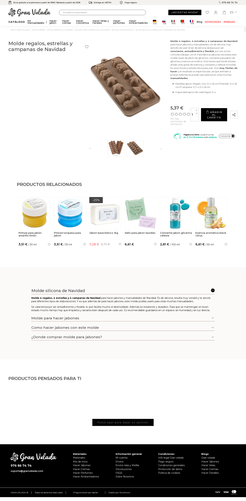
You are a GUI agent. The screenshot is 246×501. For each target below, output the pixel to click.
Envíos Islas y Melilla (127, 465)
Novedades (213, 22)
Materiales (79, 457)
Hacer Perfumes (83, 472)
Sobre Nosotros (125, 476)
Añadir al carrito (201, 113)
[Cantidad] (169, 113)
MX (173, 22)
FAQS (119, 472)
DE (155, 22)
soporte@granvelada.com (27, 471)
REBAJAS (229, 22)
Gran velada (208, 457)
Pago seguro (166, 461)
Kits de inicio (80, 461)
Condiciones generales (171, 465)
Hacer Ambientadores (86, 476)
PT (183, 22)
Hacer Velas (208, 465)
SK (164, 22)
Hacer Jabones (81, 465)
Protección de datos (170, 469)
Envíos (119, 461)
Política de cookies (169, 472)
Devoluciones (124, 469)
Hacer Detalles (210, 472)
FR (192, 22)
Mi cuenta (121, 457)
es (233, 12)
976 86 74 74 (228, 2)
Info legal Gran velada (170, 457)
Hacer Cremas (81, 469)
